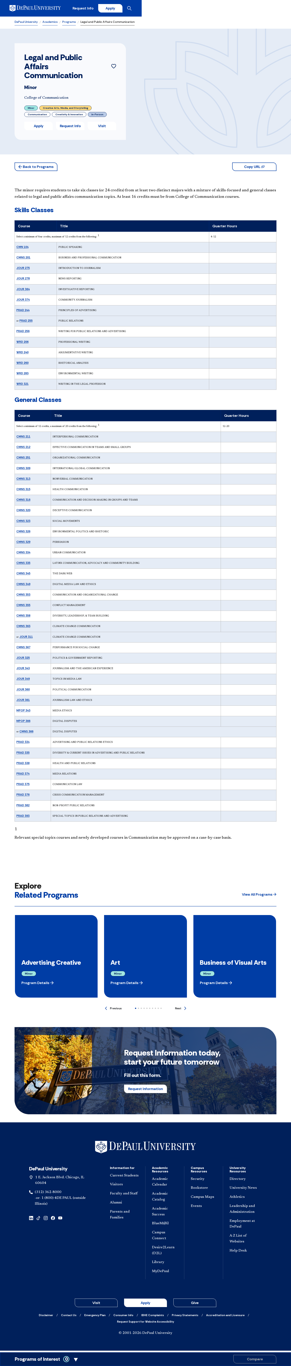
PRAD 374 (23, 775)
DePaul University (26, 23)
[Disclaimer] (46, 1316)
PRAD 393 (23, 817)
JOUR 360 (23, 691)
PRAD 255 (26, 322)
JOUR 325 (23, 659)
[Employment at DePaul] (244, 1226)
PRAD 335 (23, 754)
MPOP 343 (23, 712)
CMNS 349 (23, 585)
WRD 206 (22, 343)
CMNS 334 (23, 554)
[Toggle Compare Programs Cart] (145, 1359)
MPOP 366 (23, 722)
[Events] (203, 1208)
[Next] (180, 1010)
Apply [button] (38, 127)
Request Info (209, 9)
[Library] (165, 1264)
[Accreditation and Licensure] (225, 1316)
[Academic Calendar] (165, 1184)
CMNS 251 (23, 459)
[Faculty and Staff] (124, 1195)
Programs (69, 23)
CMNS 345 (23, 575)
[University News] (244, 1190)
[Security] (203, 1181)
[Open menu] (273, 9)
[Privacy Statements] (185, 1316)
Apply (239, 9)
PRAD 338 (23, 764)
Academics (50, 23)
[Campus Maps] (203, 1199)
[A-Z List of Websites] (244, 1240)
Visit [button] (102, 127)
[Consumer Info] (123, 1316)
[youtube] (60, 1219)
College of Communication (46, 99)
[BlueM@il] (165, 1225)
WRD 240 (22, 354)
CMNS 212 (23, 448)
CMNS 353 (23, 596)
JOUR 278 (23, 280)
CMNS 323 (23, 522)
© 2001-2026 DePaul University (145, 1335)
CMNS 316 (23, 501)
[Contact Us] (68, 1316)
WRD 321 (22, 385)
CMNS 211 (23, 438)
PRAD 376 (23, 796)
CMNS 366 (26, 733)
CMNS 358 (23, 617)
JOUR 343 (23, 670)
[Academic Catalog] (165, 1198)
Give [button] (195, 1304)
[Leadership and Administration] (244, 1211)
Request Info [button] (70, 127)
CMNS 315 (23, 491)
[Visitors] (124, 1186)
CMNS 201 (23, 259)
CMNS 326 (23, 533)
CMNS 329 (23, 543)
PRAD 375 (23, 785)
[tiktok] (38, 1219)
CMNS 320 (23, 512)
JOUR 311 (26, 638)
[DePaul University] (46, 9)
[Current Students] (124, 1177)
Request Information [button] (145, 1090)
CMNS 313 (23, 480)
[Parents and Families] (124, 1216)
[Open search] (260, 9)
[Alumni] (124, 1204)
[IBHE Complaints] (152, 1316)
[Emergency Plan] (94, 1316)
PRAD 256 (23, 333)
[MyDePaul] (165, 1273)
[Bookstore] (203, 1190)
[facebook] (53, 1219)
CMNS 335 (23, 564)
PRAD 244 (23, 311)
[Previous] (113, 1010)
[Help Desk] (244, 1252)
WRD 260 (22, 364)
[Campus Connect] (165, 1237)
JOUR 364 (23, 290)
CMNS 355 (23, 606)
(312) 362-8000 (48, 1194)
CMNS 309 (23, 470)
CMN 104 (22, 248)
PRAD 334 (23, 743)
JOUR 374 (23, 301)
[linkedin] (31, 1219)
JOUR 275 (23, 269)
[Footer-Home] (145, 1149)
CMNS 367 (23, 649)
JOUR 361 (23, 701)
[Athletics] (244, 1199)
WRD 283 (22, 375)
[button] (36, 168)
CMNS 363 (23, 628)
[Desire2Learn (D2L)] (165, 1252)
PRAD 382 (23, 807)
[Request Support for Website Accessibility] (145, 1323)
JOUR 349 (23, 680)
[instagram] (46, 1219)
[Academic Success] (165, 1213)
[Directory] (244, 1181)
